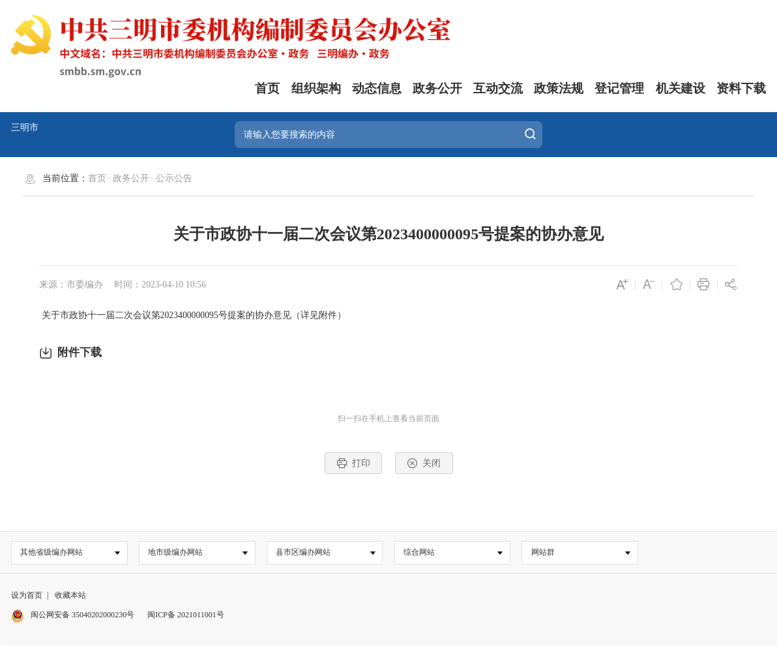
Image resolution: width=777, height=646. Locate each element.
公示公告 (174, 178)
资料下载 (741, 88)
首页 (267, 88)
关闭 (424, 463)
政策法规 (558, 88)
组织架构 (316, 88)
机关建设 (680, 88)
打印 (353, 463)
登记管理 (619, 88)
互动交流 (498, 88)
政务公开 (437, 88)
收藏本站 (70, 595)
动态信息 (377, 88)
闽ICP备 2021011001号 (185, 615)
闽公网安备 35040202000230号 (72, 615)
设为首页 (26, 595)
